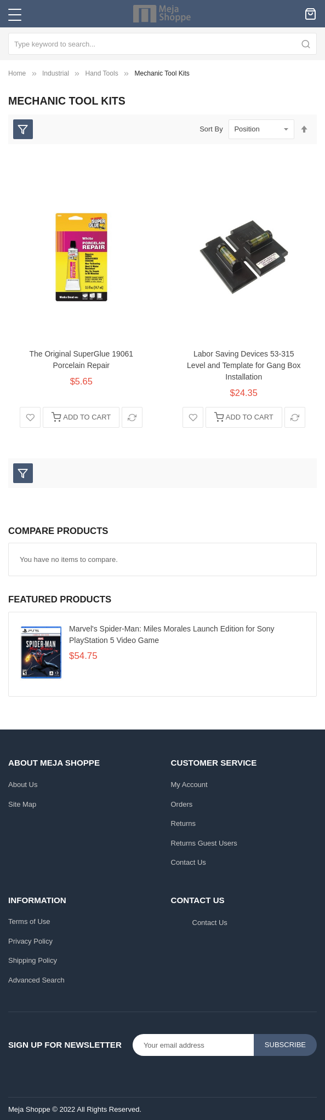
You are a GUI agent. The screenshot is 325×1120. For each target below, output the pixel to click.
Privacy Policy (30, 937)
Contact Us (188, 858)
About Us (22, 781)
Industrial (55, 73)
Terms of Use (29, 918)
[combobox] (162, 44)
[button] (30, 417)
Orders (182, 800)
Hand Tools (101, 73)
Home (17, 73)
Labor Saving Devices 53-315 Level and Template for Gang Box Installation (243, 365)
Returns (183, 819)
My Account (189, 781)
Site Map (22, 800)
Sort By (211, 129)
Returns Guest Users (204, 839)
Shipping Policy (32, 956)
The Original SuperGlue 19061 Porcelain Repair (81, 359)
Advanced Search (36, 976)
